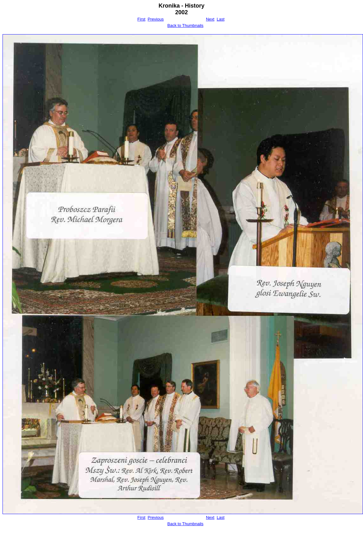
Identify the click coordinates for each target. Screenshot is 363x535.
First (141, 19)
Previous (156, 19)
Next (210, 19)
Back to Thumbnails (185, 25)
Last (221, 19)
